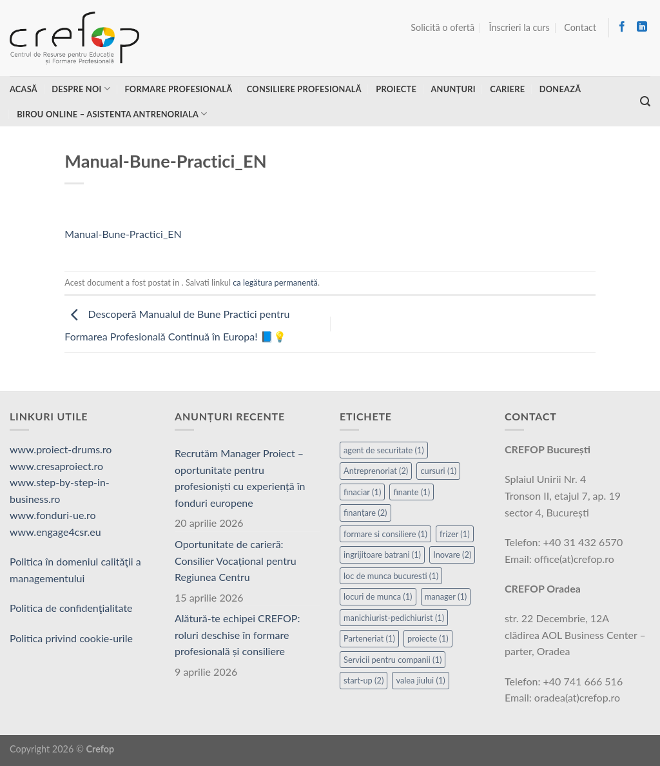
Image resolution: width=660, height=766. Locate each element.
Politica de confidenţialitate (71, 608)
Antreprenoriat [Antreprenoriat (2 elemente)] (376, 471)
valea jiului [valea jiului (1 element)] (420, 680)
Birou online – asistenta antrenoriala (112, 114)
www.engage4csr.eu (55, 531)
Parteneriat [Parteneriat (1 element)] (369, 638)
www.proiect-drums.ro (61, 449)
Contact (580, 27)
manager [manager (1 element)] (446, 596)
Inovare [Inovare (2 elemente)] (452, 554)
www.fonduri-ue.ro (53, 515)
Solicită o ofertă (442, 27)
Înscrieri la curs (519, 27)
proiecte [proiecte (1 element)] (428, 638)
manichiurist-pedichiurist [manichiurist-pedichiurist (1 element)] (394, 618)
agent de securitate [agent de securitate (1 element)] (384, 450)
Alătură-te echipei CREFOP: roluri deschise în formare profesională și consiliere (237, 634)
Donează (560, 89)
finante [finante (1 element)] (411, 492)
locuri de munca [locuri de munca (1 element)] (378, 596)
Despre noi (81, 89)
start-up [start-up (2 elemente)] (363, 680)
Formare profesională (178, 89)
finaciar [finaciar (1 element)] (362, 492)
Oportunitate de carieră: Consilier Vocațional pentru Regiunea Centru (235, 560)
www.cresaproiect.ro (56, 466)
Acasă (23, 89)
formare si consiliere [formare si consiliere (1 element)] (385, 534)
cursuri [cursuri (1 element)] (438, 471)
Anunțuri (453, 89)
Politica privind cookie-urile (71, 638)
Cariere (507, 89)
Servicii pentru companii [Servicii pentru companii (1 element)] (393, 659)
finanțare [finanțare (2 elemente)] (365, 512)
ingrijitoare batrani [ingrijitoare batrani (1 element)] (382, 554)
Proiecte (396, 89)
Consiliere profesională (304, 89)
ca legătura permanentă (275, 282)
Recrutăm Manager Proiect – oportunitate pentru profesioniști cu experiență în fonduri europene (240, 478)
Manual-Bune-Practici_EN (122, 234)
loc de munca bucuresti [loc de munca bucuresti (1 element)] (391, 576)
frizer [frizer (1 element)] (455, 534)
